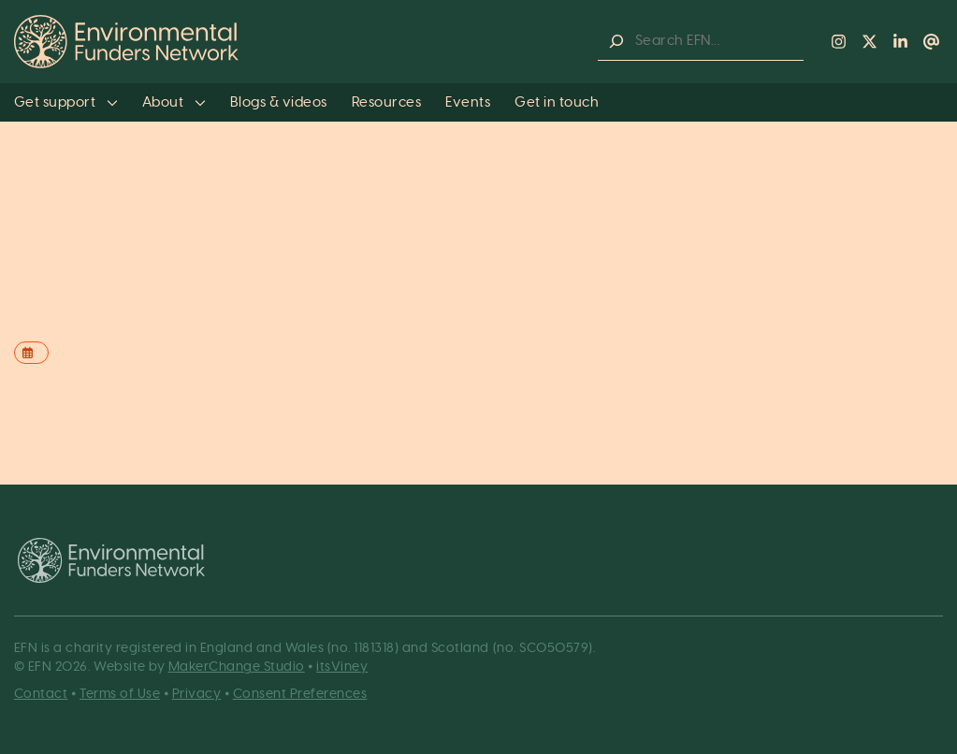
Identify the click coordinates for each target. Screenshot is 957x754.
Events (467, 102)
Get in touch (557, 102)
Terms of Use (120, 694)
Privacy (197, 694)
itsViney (342, 667)
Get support (66, 102)
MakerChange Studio (236, 667)
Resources (387, 102)
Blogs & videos (278, 102)
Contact (41, 694)
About (174, 102)
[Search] (616, 41)
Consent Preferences (300, 694)
